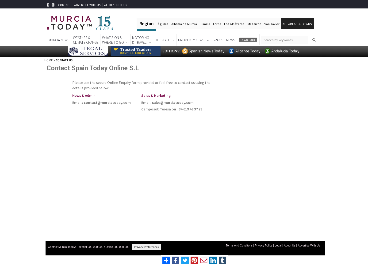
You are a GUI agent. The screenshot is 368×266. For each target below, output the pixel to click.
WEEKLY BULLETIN (115, 5)
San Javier (272, 24)
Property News (191, 40)
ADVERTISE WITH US (87, 5)
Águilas (163, 24)
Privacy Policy (263, 245)
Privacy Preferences (146, 247)
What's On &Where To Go (113, 40)
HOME (48, 60)
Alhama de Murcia (184, 24)
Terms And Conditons (239, 245)
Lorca (217, 24)
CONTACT (64, 5)
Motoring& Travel (140, 40)
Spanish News (224, 40)
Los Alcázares (234, 24)
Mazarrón (254, 24)
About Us (289, 245)
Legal (278, 245)
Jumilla (205, 24)
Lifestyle (162, 40)
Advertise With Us (309, 245)
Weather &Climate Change (86, 40)
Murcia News (59, 40)
